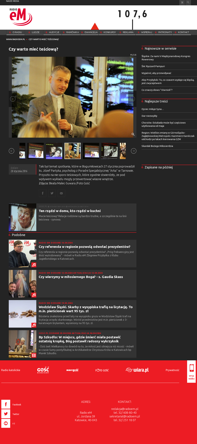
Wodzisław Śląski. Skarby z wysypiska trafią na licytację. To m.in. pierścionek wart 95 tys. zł (86, 309)
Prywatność (172, 370)
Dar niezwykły (149, 115)
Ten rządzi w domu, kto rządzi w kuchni (70, 211)
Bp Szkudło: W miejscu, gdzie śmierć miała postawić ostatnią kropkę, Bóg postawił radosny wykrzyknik (80, 339)
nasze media (12, 1)
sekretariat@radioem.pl (125, 416)
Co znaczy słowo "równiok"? (157, 90)
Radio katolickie (10, 370)
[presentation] (18, 428)
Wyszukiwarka (188, 2)
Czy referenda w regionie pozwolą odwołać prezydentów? (84, 247)
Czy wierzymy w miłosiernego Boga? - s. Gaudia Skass (81, 277)
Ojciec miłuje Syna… (153, 109)
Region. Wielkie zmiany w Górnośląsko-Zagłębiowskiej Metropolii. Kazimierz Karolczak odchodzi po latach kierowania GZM (168, 136)
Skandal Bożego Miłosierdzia (157, 146)
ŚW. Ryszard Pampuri (153, 66)
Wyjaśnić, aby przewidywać (156, 73)
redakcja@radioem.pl (124, 408)
